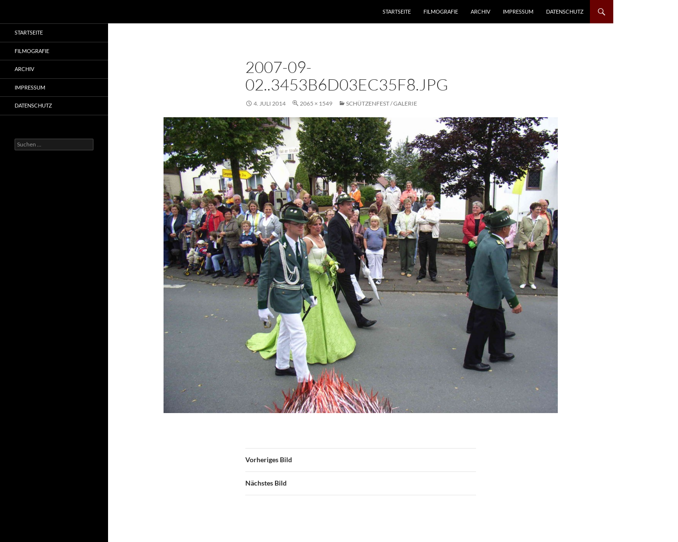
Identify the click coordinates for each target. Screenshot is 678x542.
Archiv (480, 11)
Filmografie (440, 11)
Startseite (397, 11)
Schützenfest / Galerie (381, 103)
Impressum (518, 11)
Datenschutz (565, 11)
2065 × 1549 (316, 103)
